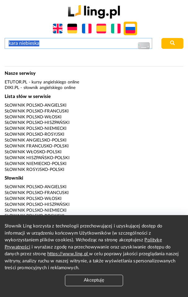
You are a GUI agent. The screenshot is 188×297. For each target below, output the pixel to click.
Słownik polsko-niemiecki (36, 128)
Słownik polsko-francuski (37, 111)
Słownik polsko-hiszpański (37, 123)
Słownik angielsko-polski (36, 140)
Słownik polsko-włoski (33, 117)
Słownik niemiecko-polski (36, 164)
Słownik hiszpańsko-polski (37, 158)
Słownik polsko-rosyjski (34, 134)
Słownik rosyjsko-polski (34, 170)
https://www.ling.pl (68, 254)
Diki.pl (12, 88)
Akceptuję (94, 280)
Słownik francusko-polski (37, 146)
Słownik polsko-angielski (36, 105)
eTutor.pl (16, 82)
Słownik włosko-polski (33, 152)
